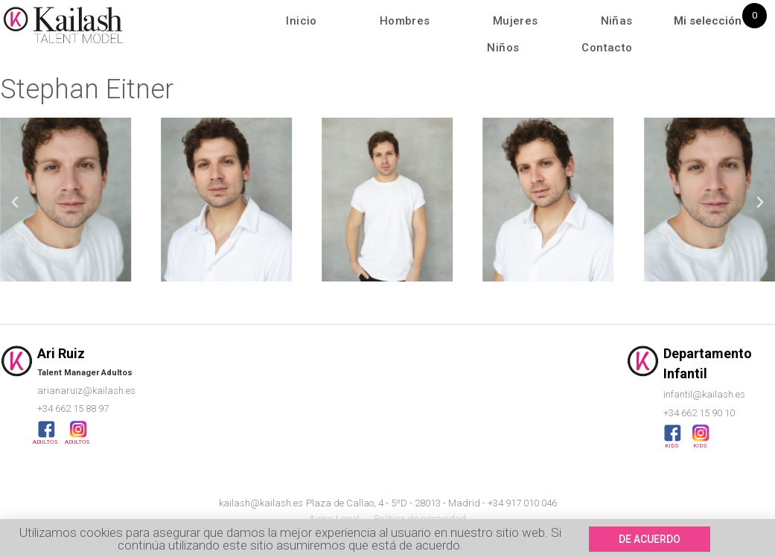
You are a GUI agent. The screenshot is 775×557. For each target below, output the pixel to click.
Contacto (606, 47)
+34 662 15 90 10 (699, 412)
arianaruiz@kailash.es (86, 390)
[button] (14, 202)
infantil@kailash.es (704, 394)
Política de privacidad (420, 518)
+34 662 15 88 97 (73, 408)
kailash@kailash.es (261, 503)
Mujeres (515, 21)
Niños (503, 47)
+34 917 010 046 (522, 503)
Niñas (617, 21)
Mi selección (707, 21)
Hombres (405, 21)
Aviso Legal (334, 518)
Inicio (301, 21)
